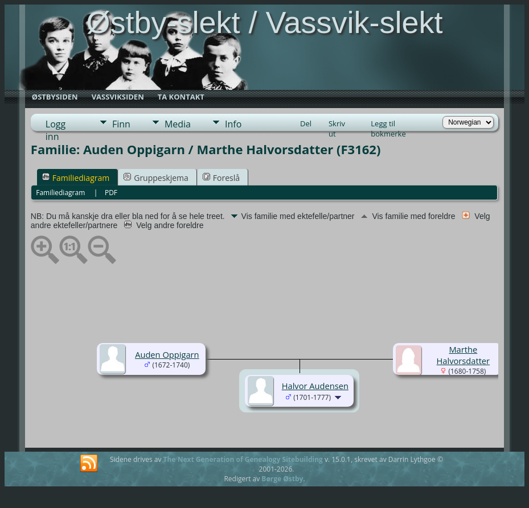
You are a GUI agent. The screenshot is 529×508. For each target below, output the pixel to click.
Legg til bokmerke (388, 124)
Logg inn (55, 124)
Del (305, 123)
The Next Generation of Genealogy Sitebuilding (243, 459)
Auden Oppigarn (167, 354)
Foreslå (221, 177)
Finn (121, 124)
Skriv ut (337, 124)
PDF (111, 192)
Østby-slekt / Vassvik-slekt (264, 22)
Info (233, 124)
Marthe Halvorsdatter (463, 355)
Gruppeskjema (156, 177)
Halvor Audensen (315, 385)
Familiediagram (75, 177)
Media (178, 124)
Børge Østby (282, 479)
